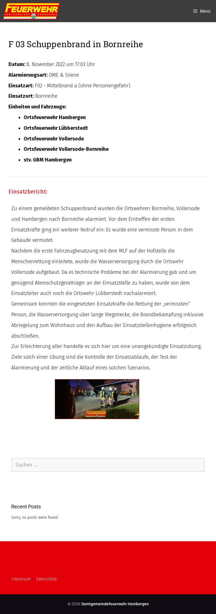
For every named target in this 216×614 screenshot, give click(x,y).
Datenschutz (46, 579)
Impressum (20, 579)
